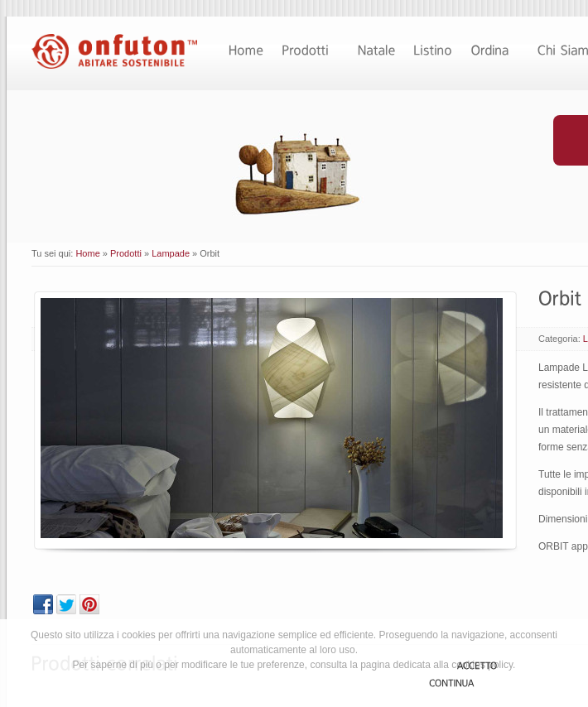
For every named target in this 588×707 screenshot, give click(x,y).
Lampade (171, 253)
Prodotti (126, 253)
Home (87, 253)
